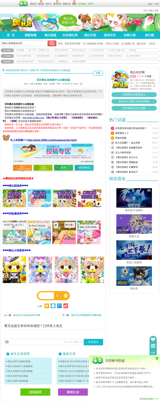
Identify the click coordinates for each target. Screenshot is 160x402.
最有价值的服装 (43, 56)
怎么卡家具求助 (123, 152)
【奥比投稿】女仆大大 (126, 157)
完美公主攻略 (112, 43)
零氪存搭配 (121, 138)
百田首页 (35, 392)
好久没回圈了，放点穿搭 (127, 143)
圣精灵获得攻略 (72, 43)
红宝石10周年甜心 (24, 56)
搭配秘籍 (30, 35)
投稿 (98, 73)
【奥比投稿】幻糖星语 (126, 167)
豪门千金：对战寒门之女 (39, 50)
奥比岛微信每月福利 (25, 61)
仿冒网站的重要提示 (134, 94)
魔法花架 (141, 43)
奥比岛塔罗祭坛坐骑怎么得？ (75, 366)
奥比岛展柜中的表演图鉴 (20, 371)
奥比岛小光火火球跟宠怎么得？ (76, 371)
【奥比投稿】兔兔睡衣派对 (128, 147)
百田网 (23, 3)
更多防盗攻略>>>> (148, 398)
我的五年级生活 (79, 50)
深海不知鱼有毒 (61, 50)
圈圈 (133, 76)
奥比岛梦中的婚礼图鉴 (19, 361)
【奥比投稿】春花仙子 (126, 172)
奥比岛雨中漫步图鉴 (18, 376)
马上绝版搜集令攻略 (93, 43)
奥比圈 (149, 35)
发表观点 (93, 342)
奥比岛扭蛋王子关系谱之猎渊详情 (76, 376)
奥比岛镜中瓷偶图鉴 (18, 381)
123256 (140, 76)
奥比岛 (21, 22)
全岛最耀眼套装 (61, 56)
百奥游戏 (9, 1)
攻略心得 (129, 35)
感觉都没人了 (122, 133)
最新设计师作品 (115, 56)
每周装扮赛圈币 (79, 61)
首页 (11, 35)
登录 (150, 4)
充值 (145, 10)
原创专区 (110, 35)
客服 (151, 10)
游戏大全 (73, 392)
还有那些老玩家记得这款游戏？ (131, 128)
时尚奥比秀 (70, 35)
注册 (156, 4)
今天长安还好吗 (97, 50)
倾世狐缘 (20, 50)
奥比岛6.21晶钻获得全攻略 (26, 315)
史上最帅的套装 (133, 56)
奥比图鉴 (50, 35)
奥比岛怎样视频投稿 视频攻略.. (86, 315)
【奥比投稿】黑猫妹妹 (126, 162)
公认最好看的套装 (96, 56)
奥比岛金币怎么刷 (46, 61)
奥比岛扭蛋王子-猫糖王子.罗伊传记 (76, 381)
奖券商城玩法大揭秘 (134, 108)
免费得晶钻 (63, 61)
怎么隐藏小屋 (128, 43)
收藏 (156, 10)
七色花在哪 (154, 43)
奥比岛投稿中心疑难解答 (20, 366)
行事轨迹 (132, 50)
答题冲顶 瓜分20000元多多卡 (75, 361)
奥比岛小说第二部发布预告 (134, 101)
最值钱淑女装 (78, 56)
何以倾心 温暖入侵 (116, 50)
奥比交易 (90, 35)
